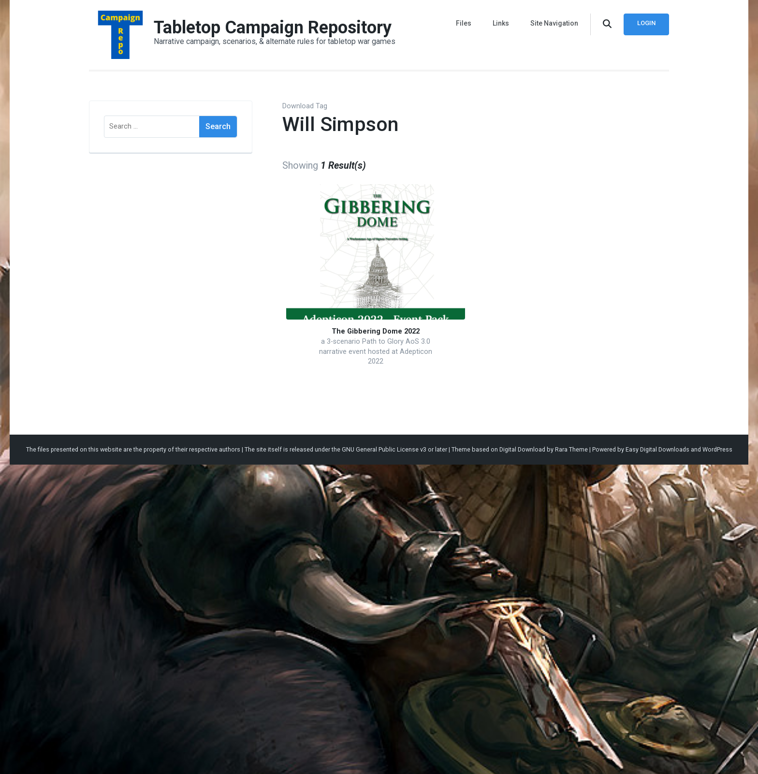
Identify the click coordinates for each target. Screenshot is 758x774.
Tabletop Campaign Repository (273, 27)
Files (463, 23)
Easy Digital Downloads (657, 449)
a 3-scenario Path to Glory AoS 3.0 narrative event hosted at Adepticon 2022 (375, 351)
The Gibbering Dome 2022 (376, 331)
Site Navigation (554, 23)
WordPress (717, 449)
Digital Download (522, 449)
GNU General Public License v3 (384, 449)
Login (646, 23)
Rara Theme (571, 449)
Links (501, 23)
